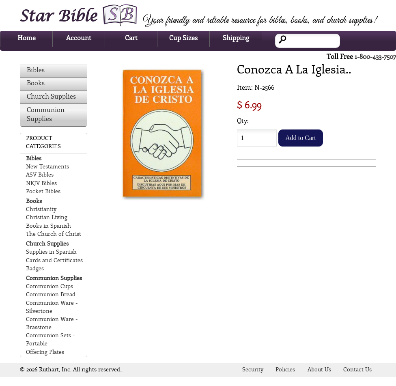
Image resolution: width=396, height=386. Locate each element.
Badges (35, 269)
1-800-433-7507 (375, 57)
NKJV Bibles (41, 184)
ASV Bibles (40, 175)
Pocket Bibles (43, 192)
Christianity (41, 210)
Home (26, 38)
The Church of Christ (53, 234)
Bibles (36, 70)
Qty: (243, 121)
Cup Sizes (183, 38)
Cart (131, 38)
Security (252, 370)
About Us (319, 370)
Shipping (236, 38)
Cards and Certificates (54, 261)
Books (36, 83)
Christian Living (46, 218)
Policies (285, 370)
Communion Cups (49, 287)
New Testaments (47, 167)
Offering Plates (45, 352)
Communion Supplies (46, 115)
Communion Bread (50, 295)
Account (78, 38)
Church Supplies (51, 96)
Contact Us (357, 370)
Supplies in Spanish (51, 252)
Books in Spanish (48, 226)
